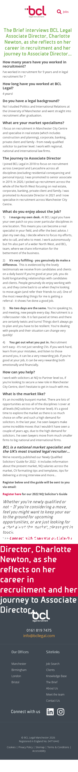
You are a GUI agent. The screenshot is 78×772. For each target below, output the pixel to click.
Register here (12, 494)
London (16, 676)
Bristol (15, 682)
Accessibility (39, 751)
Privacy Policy (25, 747)
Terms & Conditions (58, 747)
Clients (50, 670)
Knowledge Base (56, 676)
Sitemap (40, 747)
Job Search (53, 664)
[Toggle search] (64, 11)
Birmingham (19, 670)
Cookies (11, 747)
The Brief (51, 682)
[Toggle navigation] (12, 11)
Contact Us (53, 701)
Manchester (18, 664)
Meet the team (55, 694)
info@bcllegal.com (39, 635)
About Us (52, 688)
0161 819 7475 (39, 630)
